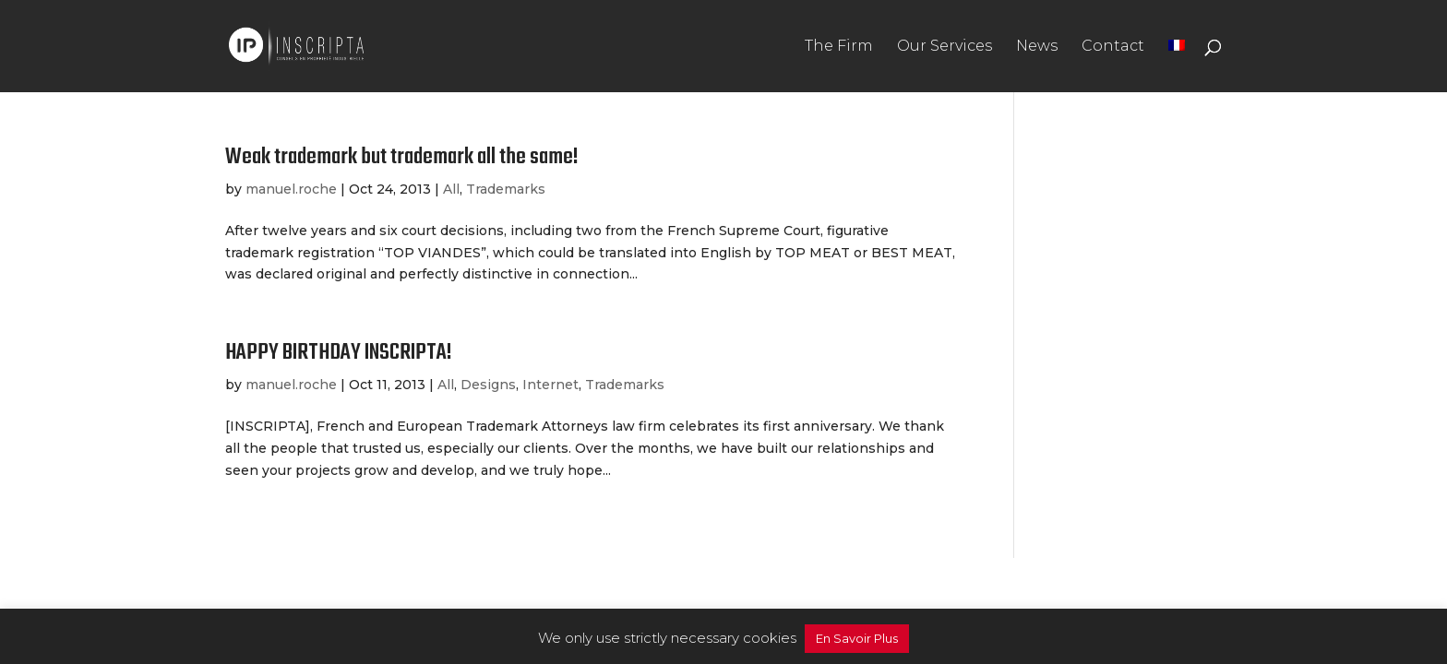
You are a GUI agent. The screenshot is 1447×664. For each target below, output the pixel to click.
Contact (1113, 47)
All (451, 189)
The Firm (839, 47)
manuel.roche (291, 189)
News (1037, 47)
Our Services (944, 47)
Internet (550, 384)
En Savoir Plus (857, 638)
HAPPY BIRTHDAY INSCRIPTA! (338, 353)
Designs (488, 384)
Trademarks (505, 189)
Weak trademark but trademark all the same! (402, 157)
